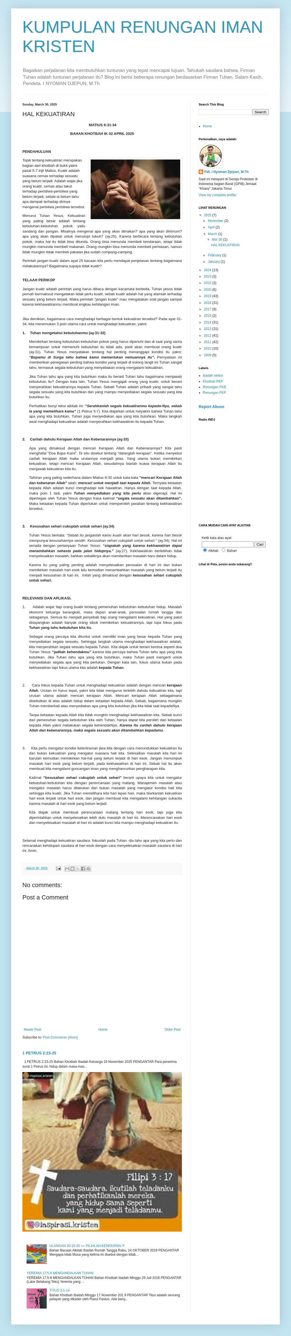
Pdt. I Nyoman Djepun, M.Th (226, 172)
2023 (208, 276)
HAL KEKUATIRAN (225, 245)
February (215, 255)
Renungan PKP (214, 393)
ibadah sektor (213, 376)
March (213, 234)
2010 (208, 348)
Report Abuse (211, 406)
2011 (208, 342)
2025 (208, 215)
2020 (208, 290)
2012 (208, 335)
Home (102, 1030)
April (211, 227)
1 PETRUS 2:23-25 (39, 1053)
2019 (208, 296)
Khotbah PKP (213, 381)
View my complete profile (217, 195)
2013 (208, 329)
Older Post (172, 1030)
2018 (208, 303)
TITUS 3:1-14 (60, 1290)
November (216, 221)
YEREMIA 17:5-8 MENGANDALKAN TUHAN (60, 1273)
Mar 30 (217, 240)
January (214, 262)
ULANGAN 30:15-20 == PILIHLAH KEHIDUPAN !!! (87, 1246)
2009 (208, 355)
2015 (208, 316)
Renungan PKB (214, 387)
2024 (208, 270)
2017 (208, 309)
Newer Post (32, 1030)
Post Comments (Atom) (60, 1037)
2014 (208, 322)
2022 (208, 283)
